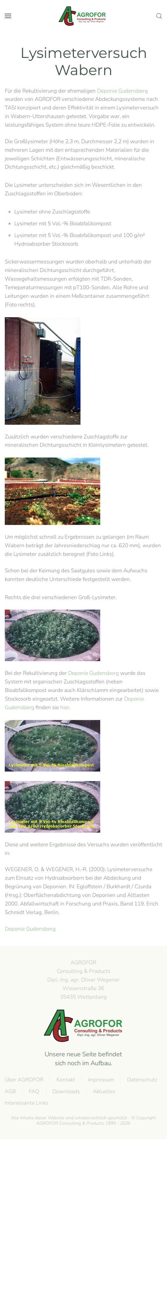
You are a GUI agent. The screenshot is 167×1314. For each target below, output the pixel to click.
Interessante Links (26, 1103)
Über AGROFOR (23, 1079)
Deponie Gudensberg (122, 90)
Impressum (100, 1079)
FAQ (33, 1091)
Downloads (65, 1091)
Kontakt (65, 1079)
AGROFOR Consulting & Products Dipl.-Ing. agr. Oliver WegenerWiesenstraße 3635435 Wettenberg (83, 979)
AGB (9, 1091)
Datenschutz (142, 1079)
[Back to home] (84, 16)
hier (64, 707)
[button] (8, 16)
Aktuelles (103, 1091)
